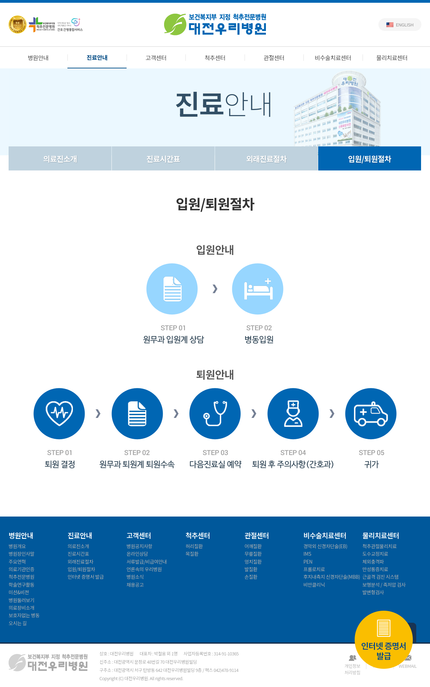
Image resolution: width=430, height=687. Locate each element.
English (404, 24)
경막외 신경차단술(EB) (325, 546)
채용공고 (135, 584)
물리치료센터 (392, 57)
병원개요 (17, 546)
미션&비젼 (19, 592)
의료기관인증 (21, 569)
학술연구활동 (21, 584)
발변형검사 (373, 592)
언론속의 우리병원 (144, 569)
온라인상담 (137, 553)
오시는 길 (18, 623)
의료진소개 (60, 158)
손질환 (251, 576)
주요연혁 (17, 561)
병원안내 (38, 57)
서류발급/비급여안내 (147, 561)
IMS (307, 553)
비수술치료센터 (333, 57)
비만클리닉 (314, 584)
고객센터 (156, 57)
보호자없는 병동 (24, 615)
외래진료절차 (266, 158)
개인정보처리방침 (352, 666)
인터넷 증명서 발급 (384, 640)
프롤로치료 (314, 569)
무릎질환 (253, 553)
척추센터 (215, 57)
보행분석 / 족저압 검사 (384, 584)
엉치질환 (253, 561)
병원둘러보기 (21, 600)
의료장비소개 (21, 607)
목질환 (191, 553)
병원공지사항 (139, 546)
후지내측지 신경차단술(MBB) (331, 576)
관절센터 (274, 57)
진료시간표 (163, 158)
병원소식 (135, 576)
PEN (307, 561)
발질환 (251, 569)
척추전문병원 (21, 576)
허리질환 (194, 546)
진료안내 (97, 57)
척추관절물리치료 (380, 546)
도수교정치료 (375, 553)
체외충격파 (373, 561)
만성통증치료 (375, 569)
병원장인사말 (21, 553)
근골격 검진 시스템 (381, 576)
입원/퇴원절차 (369, 158)
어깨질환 (253, 546)
